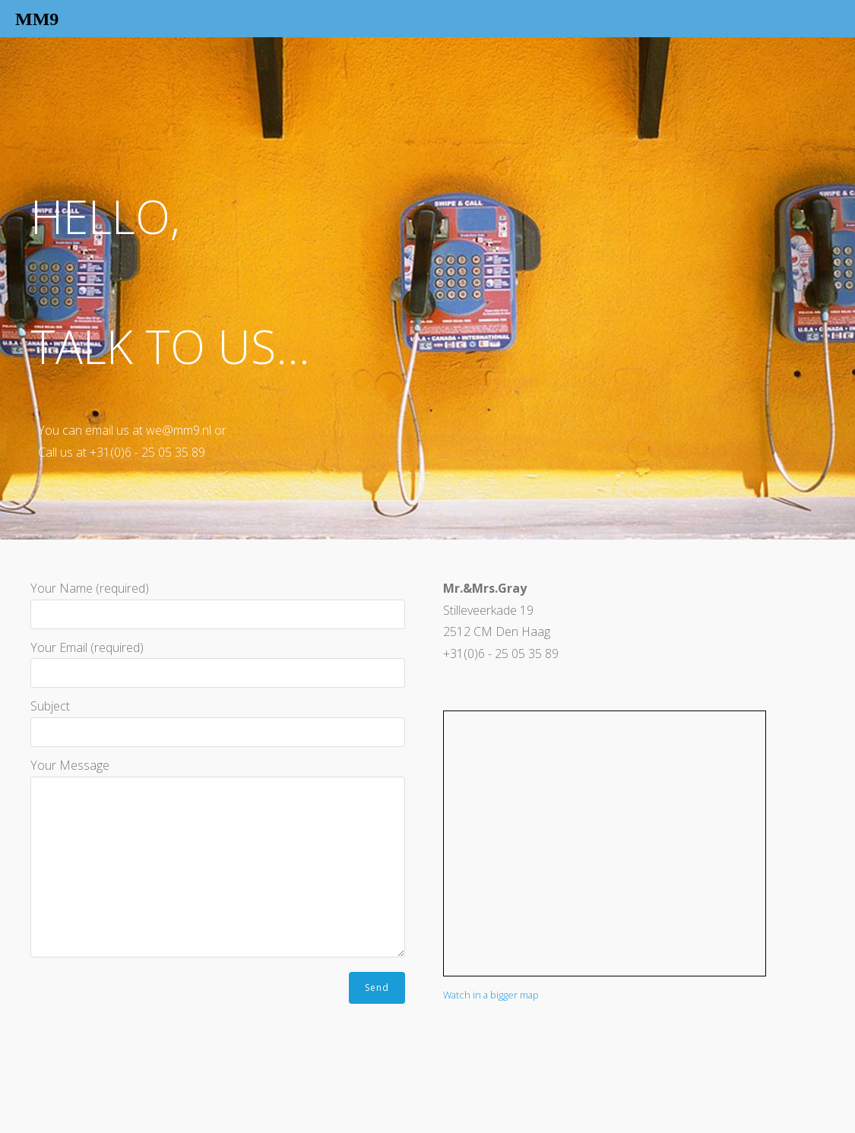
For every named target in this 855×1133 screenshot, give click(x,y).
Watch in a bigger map (491, 995)
